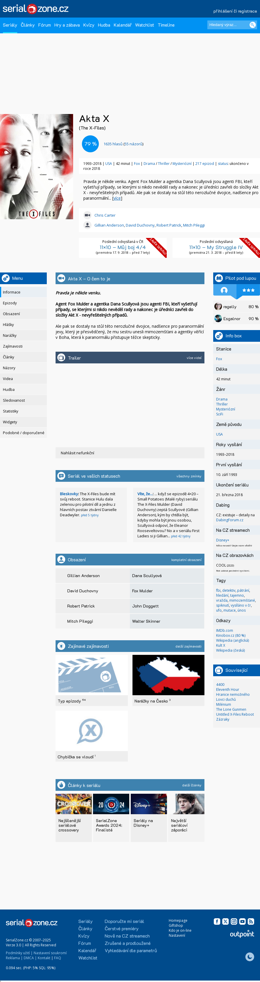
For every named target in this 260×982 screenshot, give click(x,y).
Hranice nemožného (233, 694)
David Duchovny (140, 225)
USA (108, 163)
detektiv (228, 590)
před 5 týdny (90, 515)
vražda (222, 600)
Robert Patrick (168, 225)
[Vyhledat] (252, 25)
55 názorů (133, 143)
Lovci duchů (226, 699)
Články (28, 25)
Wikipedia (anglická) (232, 640)
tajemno (237, 595)
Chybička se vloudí (76, 757)
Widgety (10, 422)
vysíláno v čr (241, 605)
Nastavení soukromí (50, 952)
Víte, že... (145, 493)
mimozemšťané (242, 600)
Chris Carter (105, 215)
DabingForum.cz (229, 519)
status (223, 163)
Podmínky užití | (19, 952)
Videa (8, 378)
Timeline (166, 25)
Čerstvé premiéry (122, 928)
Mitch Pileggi (194, 225)
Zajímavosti (13, 346)
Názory (9, 367)
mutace (229, 610)
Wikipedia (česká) (230, 650)
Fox (137, 163)
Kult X (220, 645)
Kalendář (123, 25)
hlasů (113, 143)
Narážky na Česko (153, 701)
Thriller (164, 163)
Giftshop (176, 925)
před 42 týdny (180, 536)
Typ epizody (72, 701)
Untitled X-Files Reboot (235, 714)
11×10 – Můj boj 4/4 (123, 247)
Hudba (104, 25)
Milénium (223, 704)
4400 (220, 684)
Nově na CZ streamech (127, 936)
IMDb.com (224, 630)
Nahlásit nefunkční (77, 452)
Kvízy (88, 25)
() (123, 143)
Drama (150, 163)
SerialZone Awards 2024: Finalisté (109, 825)
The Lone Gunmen (231, 709)
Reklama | (14, 957)
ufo (219, 610)
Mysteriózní (182, 163)
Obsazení (11, 313)
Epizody (10, 303)
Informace (11, 292)
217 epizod (204, 163)
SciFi (219, 414)
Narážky (9, 335)
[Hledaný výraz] (232, 24)
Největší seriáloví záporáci (179, 825)
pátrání (243, 590)
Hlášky (8, 324)
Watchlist (144, 25)
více (117, 198)
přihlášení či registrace (235, 11)
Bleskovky (69, 493)
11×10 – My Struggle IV (216, 247)
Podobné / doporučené (23, 432)
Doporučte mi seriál (124, 921)
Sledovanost (14, 400)
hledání (222, 595)
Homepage (178, 920)
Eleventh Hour (227, 689)
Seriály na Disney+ (143, 823)
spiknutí (222, 605)
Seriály (10, 25)
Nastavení (177, 935)
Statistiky (10, 411)
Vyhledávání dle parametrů (131, 950)
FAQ (57, 957)
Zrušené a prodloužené (128, 943)
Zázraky (222, 719)
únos (241, 610)
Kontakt (44, 957)
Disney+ (222, 540)
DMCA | (30, 957)
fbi (218, 590)
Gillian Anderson (109, 225)
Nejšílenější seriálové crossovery (69, 825)
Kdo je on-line (180, 930)
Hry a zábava (67, 25)
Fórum (44, 25)
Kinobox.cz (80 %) (230, 635)
